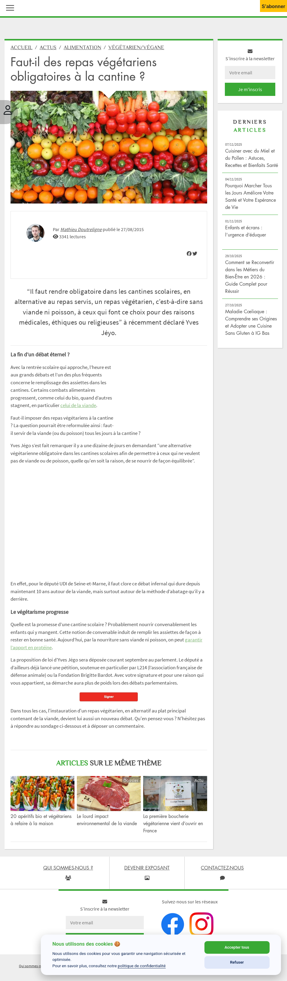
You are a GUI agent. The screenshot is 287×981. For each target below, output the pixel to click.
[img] (189, 253)
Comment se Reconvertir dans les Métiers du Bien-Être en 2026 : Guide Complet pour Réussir (249, 276)
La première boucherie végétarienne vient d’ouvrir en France (173, 823)
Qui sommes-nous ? (34, 966)
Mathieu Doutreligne (81, 229)
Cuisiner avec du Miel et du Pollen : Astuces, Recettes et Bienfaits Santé (251, 157)
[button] (8, 7)
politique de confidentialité (142, 965)
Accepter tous (237, 947)
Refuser (237, 962)
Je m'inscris (250, 89)
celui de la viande (78, 405)
